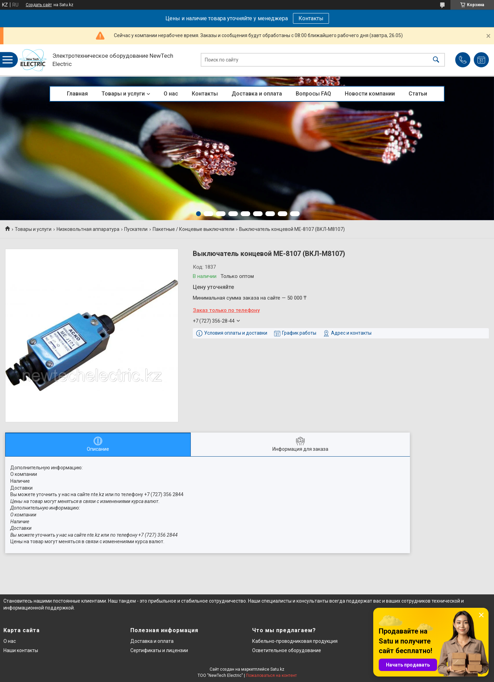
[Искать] (436, 60)
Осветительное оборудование (286, 650)
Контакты (311, 18)
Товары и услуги (123, 93)
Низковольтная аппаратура (88, 229)
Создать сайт (39, 4)
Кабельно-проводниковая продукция (295, 641)
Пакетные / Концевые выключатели (193, 229)
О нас (171, 93)
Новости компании (370, 93)
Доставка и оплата (257, 93)
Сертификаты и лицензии (159, 650)
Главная (77, 93)
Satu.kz (277, 669)
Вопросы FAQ (313, 93)
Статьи (418, 93)
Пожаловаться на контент (271, 675)
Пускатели (136, 229)
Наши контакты (20, 650)
